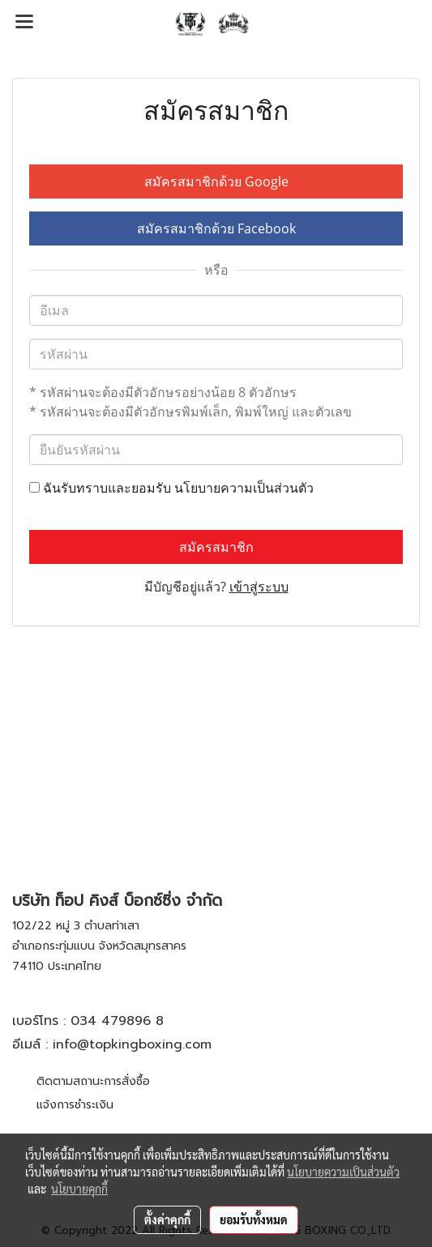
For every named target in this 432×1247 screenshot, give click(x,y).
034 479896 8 (117, 1021)
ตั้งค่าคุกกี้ (167, 1219)
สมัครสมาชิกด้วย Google (216, 181)
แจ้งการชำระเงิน (74, 1104)
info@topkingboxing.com (132, 1044)
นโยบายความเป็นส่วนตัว (244, 488)
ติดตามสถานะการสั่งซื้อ (93, 1081)
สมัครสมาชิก (216, 547)
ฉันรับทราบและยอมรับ (171, 488)
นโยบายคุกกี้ (79, 1188)
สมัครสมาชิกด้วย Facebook (216, 228)
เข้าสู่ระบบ (259, 587)
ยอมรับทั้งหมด (254, 1219)
